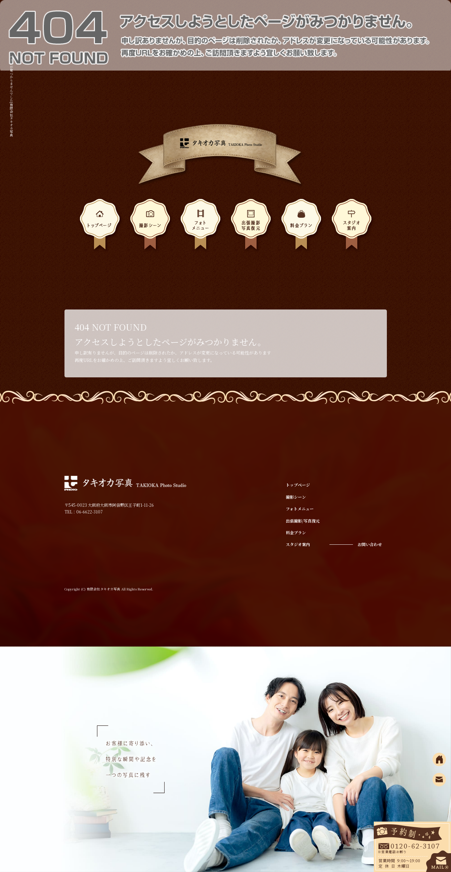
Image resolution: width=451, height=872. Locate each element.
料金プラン (301, 226)
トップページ (100, 226)
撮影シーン (150, 226)
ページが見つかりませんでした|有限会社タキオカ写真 (11, 96)
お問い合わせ (370, 544)
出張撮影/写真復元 (251, 226)
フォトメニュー (200, 226)
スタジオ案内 (351, 226)
